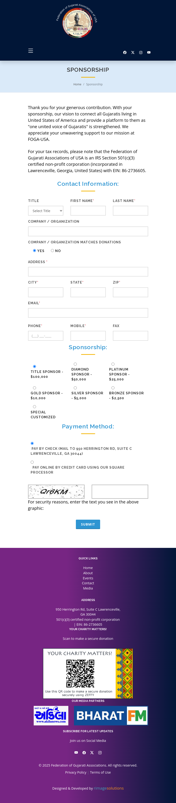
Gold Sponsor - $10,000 (47, 395)
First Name (82, 201)
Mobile (78, 326)
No (57, 251)
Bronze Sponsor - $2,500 (126, 395)
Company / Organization (53, 221)
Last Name (124, 201)
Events (88, 578)
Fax (116, 326)
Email (34, 303)
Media (88, 588)
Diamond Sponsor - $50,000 (81, 374)
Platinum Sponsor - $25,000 (119, 374)
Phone (35, 326)
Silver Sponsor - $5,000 (87, 395)
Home (77, 84)
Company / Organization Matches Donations (74, 242)
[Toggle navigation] (31, 50)
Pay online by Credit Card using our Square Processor (78, 470)
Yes (40, 251)
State (77, 282)
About (88, 573)
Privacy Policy (75, 772)
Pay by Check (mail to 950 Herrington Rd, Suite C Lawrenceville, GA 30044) (81, 451)
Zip (116, 282)
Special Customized (43, 414)
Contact (88, 583)
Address (38, 262)
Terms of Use (100, 772)
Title (33, 201)
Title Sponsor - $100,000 (47, 374)
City (33, 282)
